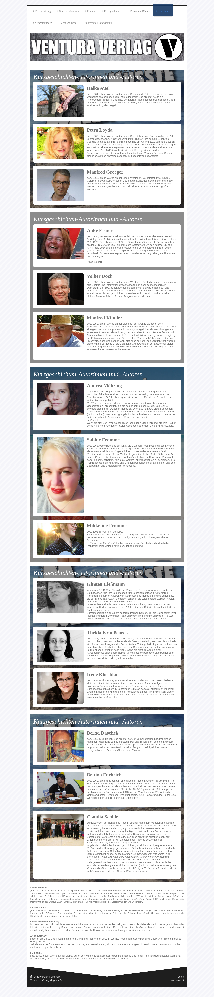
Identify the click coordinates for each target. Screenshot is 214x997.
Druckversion (39, 976)
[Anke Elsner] (94, 261)
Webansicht (177, 980)
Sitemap (55, 976)
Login (181, 976)
